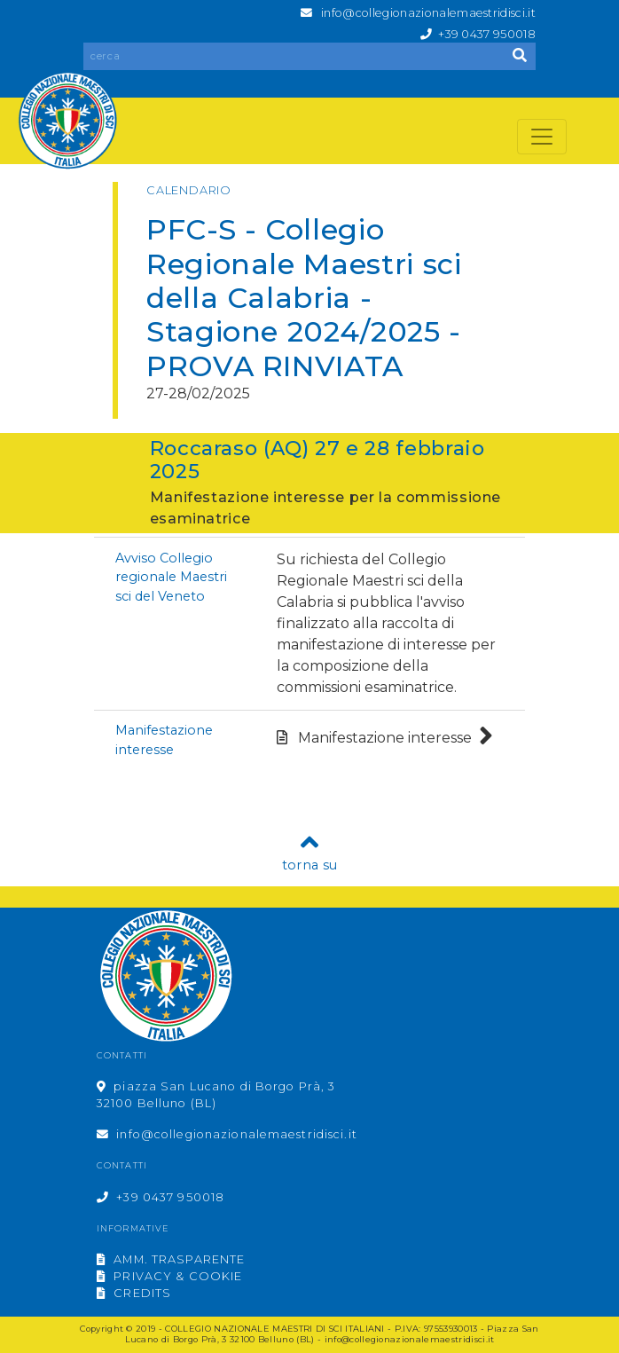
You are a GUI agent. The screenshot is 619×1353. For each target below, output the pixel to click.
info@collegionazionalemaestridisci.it (428, 13)
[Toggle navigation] (542, 136)
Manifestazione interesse (385, 737)
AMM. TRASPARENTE (171, 1259)
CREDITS (134, 1293)
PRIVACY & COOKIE (169, 1276)
